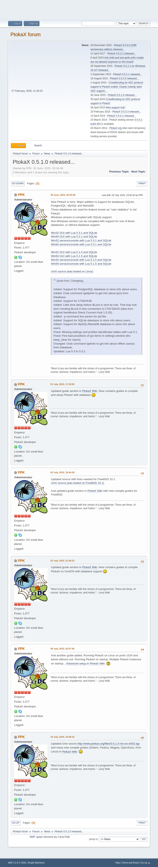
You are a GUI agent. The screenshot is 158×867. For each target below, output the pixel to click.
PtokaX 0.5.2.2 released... (121, 53)
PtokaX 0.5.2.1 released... (127, 74)
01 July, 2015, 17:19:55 (62, 384)
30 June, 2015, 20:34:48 (63, 195)
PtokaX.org (115, 128)
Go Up (15, 823)
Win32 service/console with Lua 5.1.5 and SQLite (81, 259)
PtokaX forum (25, 34)
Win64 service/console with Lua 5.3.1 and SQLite (81, 244)
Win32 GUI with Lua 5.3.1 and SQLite (74, 232)
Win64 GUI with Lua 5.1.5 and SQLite (74, 256)
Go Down (17, 183)
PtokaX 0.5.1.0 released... (122, 95)
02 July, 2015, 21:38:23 (62, 560)
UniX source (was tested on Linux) (72, 271)
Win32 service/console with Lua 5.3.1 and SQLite (81, 240)
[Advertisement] (79, 9)
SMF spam (36, 836)
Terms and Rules (130, 862)
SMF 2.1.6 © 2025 (17, 862)
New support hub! (115, 107)
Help (117, 862)
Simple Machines (35, 862)
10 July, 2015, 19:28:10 (62, 737)
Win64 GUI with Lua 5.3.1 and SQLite (74, 236)
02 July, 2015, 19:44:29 (62, 472)
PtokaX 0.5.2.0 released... (124, 78)
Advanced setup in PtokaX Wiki (85, 663)
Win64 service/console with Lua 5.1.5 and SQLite (81, 263)
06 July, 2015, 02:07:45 (62, 648)
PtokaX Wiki (89, 391)
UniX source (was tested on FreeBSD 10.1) (77, 482)
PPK (21, 195)
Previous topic (119, 171)
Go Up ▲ (145, 862)
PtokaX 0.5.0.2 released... (121, 115)
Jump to (93, 839)
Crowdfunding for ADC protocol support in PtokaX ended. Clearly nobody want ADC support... (116, 86)
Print (142, 183)
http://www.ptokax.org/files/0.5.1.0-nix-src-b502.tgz (109, 743)
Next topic (138, 171)
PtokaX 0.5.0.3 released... (126, 111)
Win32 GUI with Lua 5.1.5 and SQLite (74, 252)
